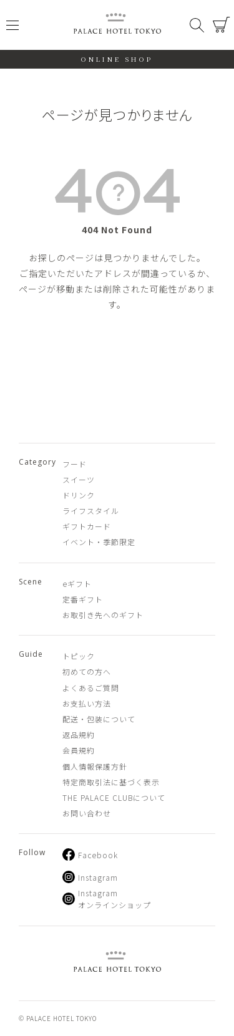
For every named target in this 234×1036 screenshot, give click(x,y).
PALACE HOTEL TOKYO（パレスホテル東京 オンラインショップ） (117, 25)
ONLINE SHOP (117, 59)
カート (221, 24)
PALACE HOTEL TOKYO (117, 963)
